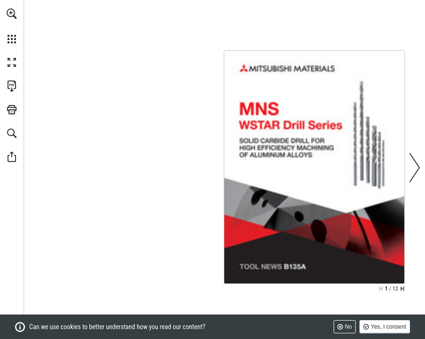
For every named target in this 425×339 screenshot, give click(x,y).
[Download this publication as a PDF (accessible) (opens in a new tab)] (12, 86)
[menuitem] (12, 25)
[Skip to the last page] (402, 288)
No (348, 326)
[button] (12, 13)
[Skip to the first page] (381, 288)
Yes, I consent (388, 326)
